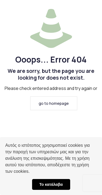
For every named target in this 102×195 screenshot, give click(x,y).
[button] (31, 172)
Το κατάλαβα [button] (51, 184)
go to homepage (54, 103)
